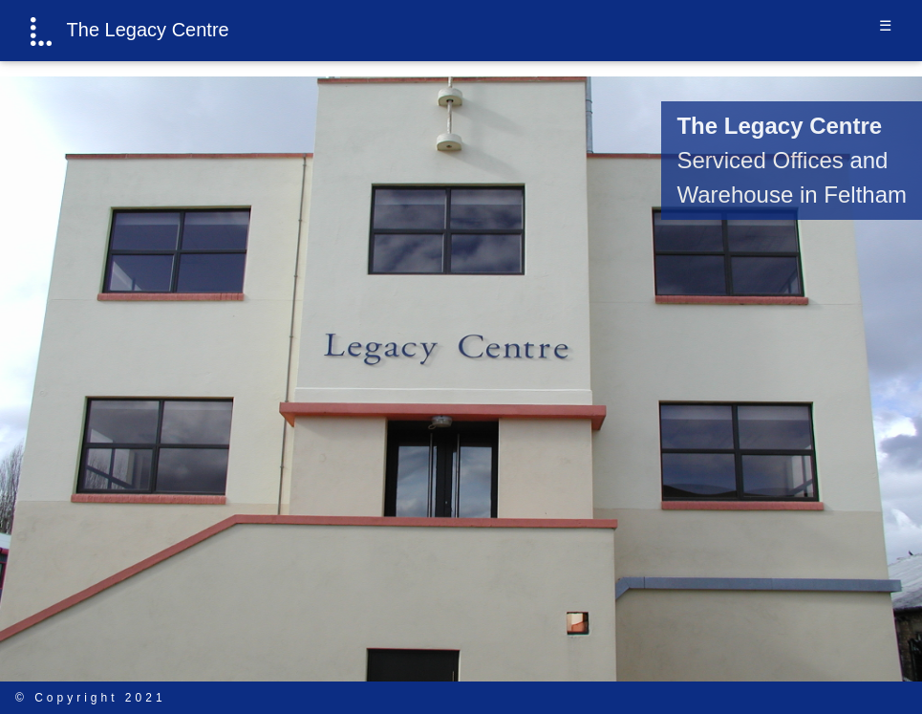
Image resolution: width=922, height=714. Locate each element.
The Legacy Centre (130, 31)
